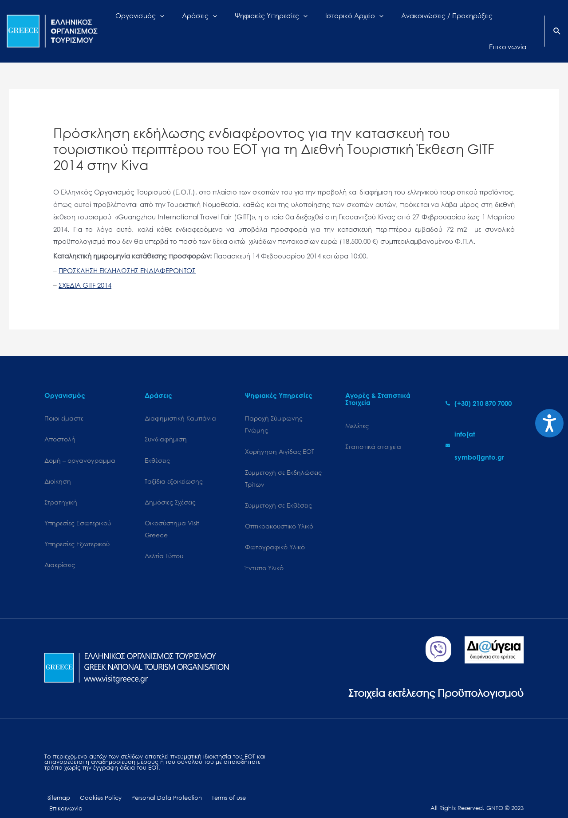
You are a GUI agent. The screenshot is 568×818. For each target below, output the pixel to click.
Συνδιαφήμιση (166, 424)
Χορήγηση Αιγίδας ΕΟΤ (279, 436)
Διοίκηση (57, 466)
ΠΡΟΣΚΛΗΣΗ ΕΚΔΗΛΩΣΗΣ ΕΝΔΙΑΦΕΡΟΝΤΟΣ (127, 254)
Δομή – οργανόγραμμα (79, 445)
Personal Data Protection (155, 785)
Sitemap (55, 785)
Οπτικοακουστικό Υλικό (279, 512)
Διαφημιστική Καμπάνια (180, 402)
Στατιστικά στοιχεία (373, 431)
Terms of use (214, 785)
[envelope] (485, 430)
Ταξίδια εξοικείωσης (174, 466)
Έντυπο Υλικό (264, 554)
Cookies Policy (93, 785)
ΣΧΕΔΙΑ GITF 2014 (85, 269)
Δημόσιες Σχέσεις (170, 487)
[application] (182, 23)
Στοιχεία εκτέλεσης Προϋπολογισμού (428, 679)
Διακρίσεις (59, 551)
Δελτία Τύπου (164, 542)
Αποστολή (59, 424)
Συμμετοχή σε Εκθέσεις (278, 491)
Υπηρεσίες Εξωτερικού (77, 530)
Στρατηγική (60, 487)
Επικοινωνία (253, 785)
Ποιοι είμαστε (63, 402)
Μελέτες (357, 409)
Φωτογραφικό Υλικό (275, 533)
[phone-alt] (479, 387)
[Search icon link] (557, 24)
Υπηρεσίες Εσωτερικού (77, 508)
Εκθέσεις (157, 445)
